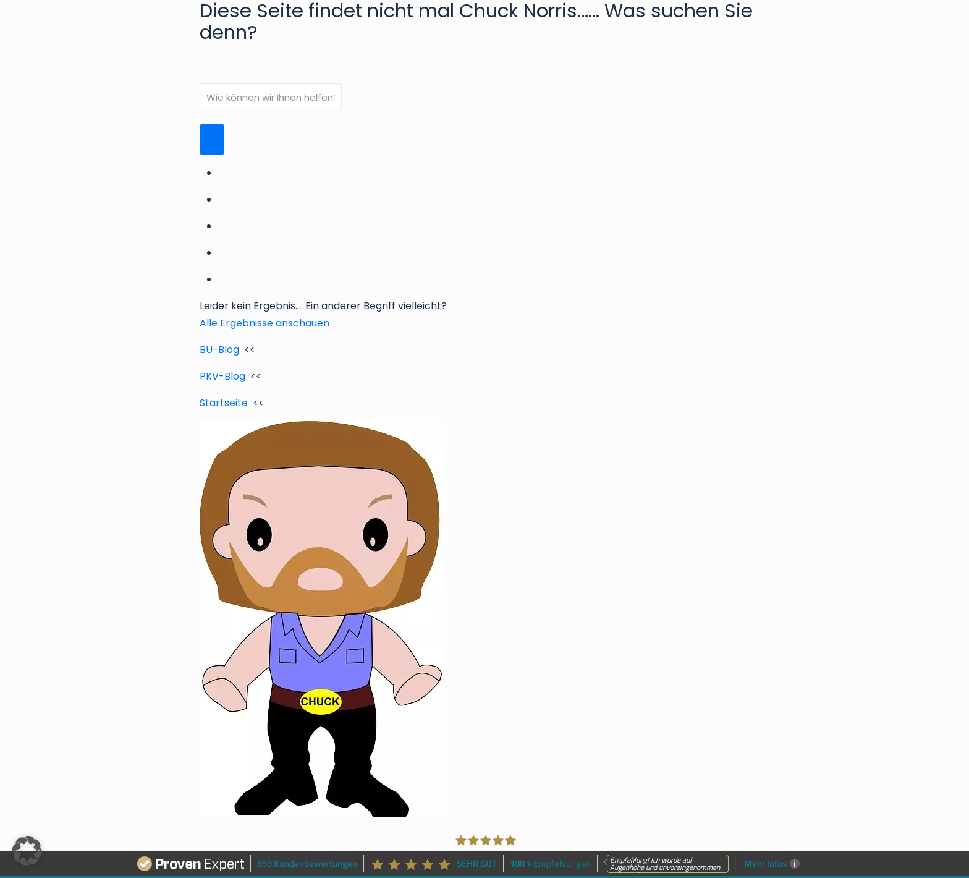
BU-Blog (219, 350)
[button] (27, 851)
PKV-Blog (222, 376)
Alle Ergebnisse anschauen (264, 323)
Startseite (224, 403)
